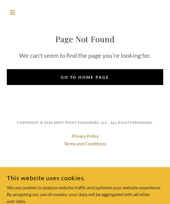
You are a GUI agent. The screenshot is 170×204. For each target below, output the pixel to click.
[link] (85, 174)
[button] (18, 12)
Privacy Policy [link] (85, 136)
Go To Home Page (85, 77)
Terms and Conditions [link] (85, 143)
